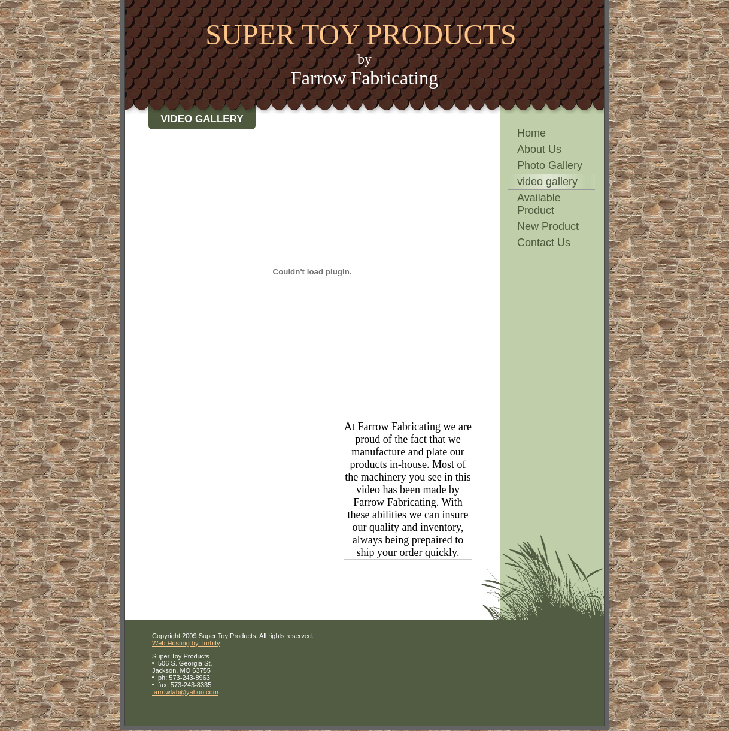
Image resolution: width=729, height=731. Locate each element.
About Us (539, 149)
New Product (548, 226)
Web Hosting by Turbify (186, 643)
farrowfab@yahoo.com (185, 692)
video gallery (547, 182)
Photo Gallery (549, 165)
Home (531, 133)
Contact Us (543, 243)
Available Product (539, 204)
